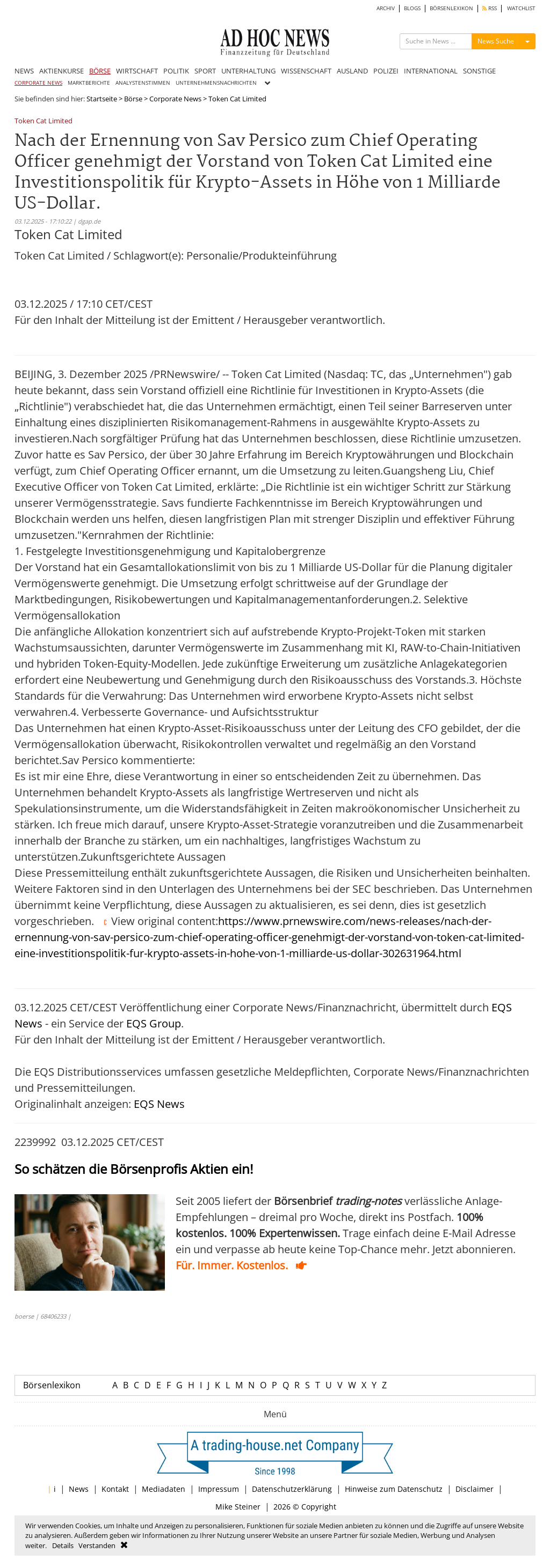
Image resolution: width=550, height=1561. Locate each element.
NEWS (24, 71)
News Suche (495, 41)
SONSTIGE (479, 71)
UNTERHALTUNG (248, 71)
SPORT (205, 71)
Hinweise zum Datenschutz (394, 1489)
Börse (133, 98)
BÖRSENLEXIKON (451, 8)
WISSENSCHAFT (306, 71)
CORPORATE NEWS (38, 82)
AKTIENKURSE (61, 71)
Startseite (101, 98)
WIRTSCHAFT (137, 71)
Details (63, 1545)
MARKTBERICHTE (89, 82)
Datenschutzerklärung (292, 1489)
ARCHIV (386, 8)
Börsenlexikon (52, 1385)
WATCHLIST (521, 8)
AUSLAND (352, 71)
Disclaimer (474, 1489)
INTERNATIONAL (431, 71)
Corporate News (175, 98)
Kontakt (115, 1489)
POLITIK (176, 71)
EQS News (159, 1104)
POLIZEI (386, 71)
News (79, 1489)
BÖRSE (100, 71)
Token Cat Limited (44, 121)
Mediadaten (163, 1489)
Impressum (218, 1489)
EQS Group (153, 1023)
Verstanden (96, 1545)
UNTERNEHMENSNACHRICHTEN (216, 82)
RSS (489, 8)
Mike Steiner (237, 1506)
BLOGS (412, 8)
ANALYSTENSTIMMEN (142, 82)
